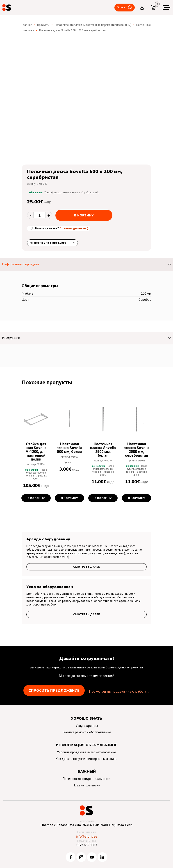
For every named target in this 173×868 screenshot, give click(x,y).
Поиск (121, 7)
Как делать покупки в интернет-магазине (86, 759)
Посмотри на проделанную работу (118, 691)
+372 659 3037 (86, 845)
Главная (27, 25)
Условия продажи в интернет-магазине (86, 752)
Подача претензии (86, 785)
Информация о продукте (48, 243)
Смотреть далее (86, 566)
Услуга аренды (86, 726)
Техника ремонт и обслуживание (86, 732)
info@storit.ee (86, 836)
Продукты (43, 25)
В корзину (84, 215)
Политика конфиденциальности (86, 779)
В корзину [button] (36, 498)
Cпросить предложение (54, 690)
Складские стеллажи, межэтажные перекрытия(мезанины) (93, 25)
